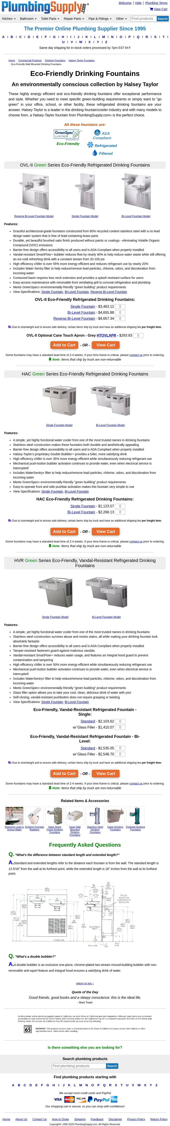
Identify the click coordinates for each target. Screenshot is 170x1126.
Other (121, 18)
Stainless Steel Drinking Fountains (95, 820)
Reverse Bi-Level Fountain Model (34, 194)
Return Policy (158, 1119)
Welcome (125, 3)
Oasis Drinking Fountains (115, 818)
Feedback (97, 1119)
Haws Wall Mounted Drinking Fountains (75, 821)
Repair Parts (74, 18)
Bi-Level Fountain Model (136, 194)
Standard (88, 721)
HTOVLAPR (106, 335)
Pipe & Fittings (100, 18)
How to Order (60, 1119)
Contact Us (40, 1119)
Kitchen (9, 18)
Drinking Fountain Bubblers (34, 818)
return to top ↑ (85, 983)
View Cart (105, 345)
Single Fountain (52, 292)
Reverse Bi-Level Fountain (109, 292)
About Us (21, 1119)
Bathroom (28, 18)
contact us (136, 355)
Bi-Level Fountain (77, 292)
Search (163, 18)
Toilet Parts (50, 18)
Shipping (80, 1119)
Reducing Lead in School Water (14, 818)
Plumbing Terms (156, 3)
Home (6, 1119)
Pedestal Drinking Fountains (135, 818)
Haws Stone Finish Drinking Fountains (54, 820)
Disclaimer (115, 1119)
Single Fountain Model (85, 194)
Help (138, 3)
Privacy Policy (136, 1119)
